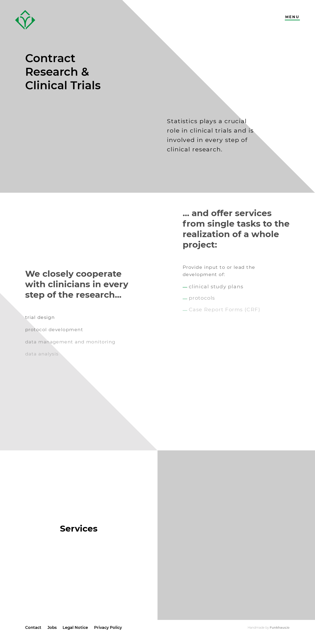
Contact (33, 627)
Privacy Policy (108, 627)
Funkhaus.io (279, 627)
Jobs (52, 627)
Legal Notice (75, 627)
